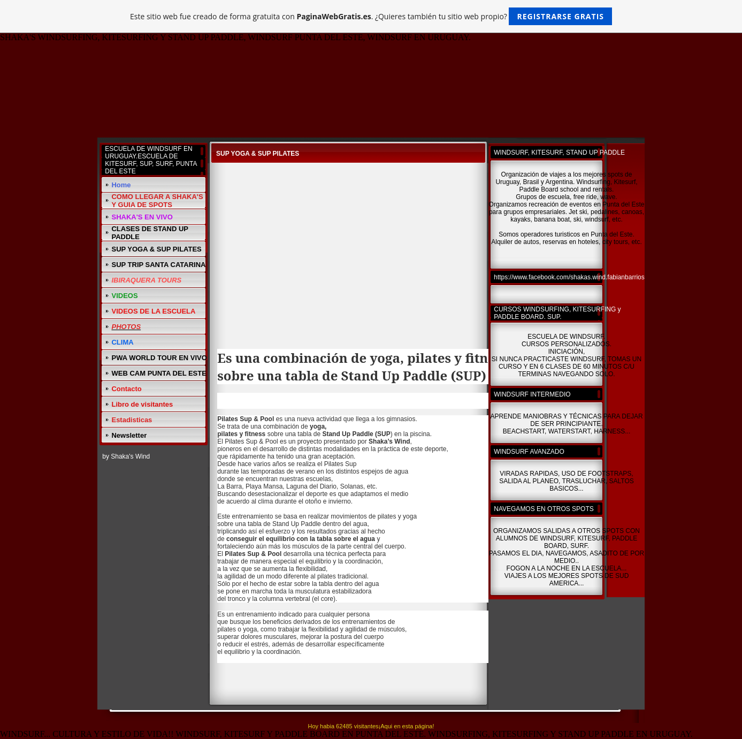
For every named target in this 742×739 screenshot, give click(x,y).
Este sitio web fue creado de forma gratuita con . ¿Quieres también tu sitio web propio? (371, 16)
